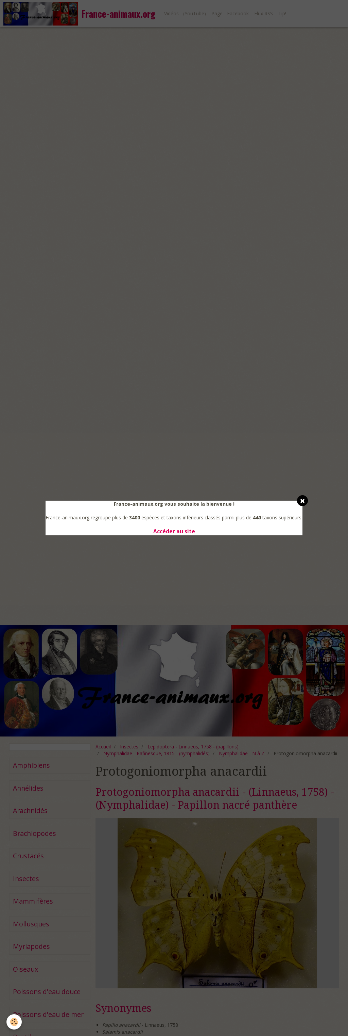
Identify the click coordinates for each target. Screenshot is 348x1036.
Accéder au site (174, 531)
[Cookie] (14, 1022)
